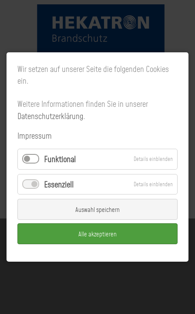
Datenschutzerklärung (50, 116)
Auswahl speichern (97, 209)
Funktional (60, 159)
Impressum (34, 136)
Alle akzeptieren (97, 234)
